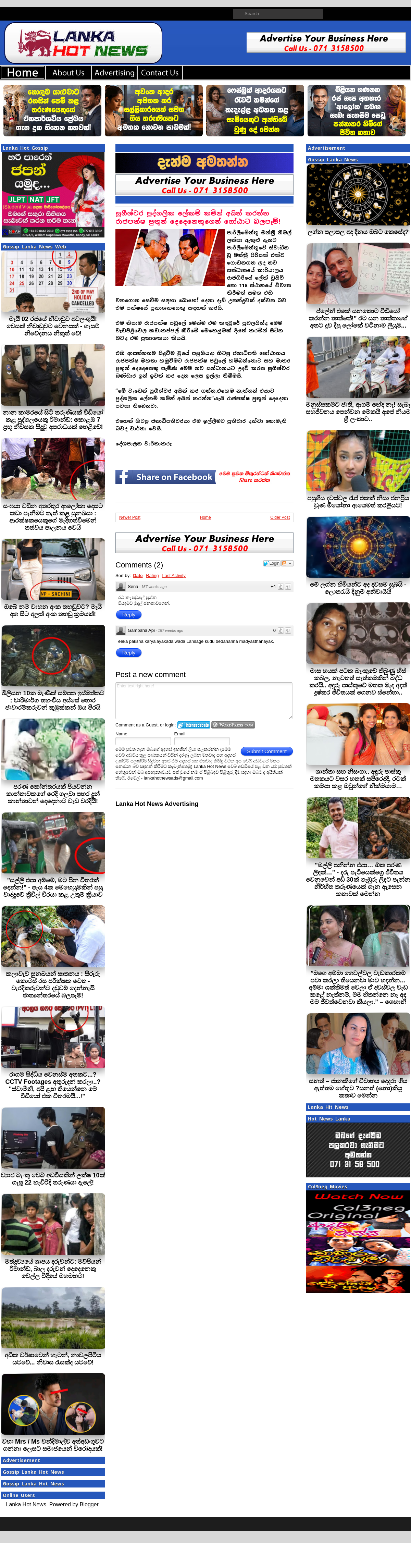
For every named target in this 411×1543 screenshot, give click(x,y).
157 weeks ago (154, 587)
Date (137, 575)
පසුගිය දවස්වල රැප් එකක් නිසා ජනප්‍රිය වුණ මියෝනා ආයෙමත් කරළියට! (358, 502)
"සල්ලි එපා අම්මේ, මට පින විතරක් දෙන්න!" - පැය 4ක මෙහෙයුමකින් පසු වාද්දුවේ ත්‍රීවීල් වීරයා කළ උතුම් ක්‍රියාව (53, 887)
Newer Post (129, 517)
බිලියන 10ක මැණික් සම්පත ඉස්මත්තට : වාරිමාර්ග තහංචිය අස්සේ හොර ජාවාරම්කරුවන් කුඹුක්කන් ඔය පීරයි (53, 700)
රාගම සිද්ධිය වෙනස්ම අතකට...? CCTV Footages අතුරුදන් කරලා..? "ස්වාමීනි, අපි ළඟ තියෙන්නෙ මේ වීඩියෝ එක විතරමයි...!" (52, 1085)
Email (180, 733)
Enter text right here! (203, 700)
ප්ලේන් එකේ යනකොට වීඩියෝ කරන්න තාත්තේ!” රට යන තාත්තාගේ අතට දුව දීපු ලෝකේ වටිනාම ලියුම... (358, 318)
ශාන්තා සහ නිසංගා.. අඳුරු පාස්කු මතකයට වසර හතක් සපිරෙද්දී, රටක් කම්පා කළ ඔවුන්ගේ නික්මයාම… (358, 778)
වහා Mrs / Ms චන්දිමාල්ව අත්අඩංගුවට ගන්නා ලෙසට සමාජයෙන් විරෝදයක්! (53, 1445)
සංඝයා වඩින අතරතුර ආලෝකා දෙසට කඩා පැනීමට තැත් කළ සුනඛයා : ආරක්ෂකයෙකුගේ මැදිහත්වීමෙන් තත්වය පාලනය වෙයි (53, 517)
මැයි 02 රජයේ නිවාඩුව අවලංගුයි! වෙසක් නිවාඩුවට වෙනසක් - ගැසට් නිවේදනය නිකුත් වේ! (53, 326)
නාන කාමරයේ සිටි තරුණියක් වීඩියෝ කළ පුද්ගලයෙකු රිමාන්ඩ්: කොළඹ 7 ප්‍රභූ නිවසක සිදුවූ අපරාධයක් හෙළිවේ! (53, 419)
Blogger (89, 1504)
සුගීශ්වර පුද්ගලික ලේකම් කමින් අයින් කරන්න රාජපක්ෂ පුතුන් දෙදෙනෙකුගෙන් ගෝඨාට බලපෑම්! (197, 217)
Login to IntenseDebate (193, 724)
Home (205, 517)
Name (121, 733)
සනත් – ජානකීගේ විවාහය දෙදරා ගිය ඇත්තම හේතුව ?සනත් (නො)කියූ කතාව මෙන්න (358, 1088)
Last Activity (174, 575)
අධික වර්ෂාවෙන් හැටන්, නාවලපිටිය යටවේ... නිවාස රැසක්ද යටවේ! (52, 1359)
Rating (152, 575)
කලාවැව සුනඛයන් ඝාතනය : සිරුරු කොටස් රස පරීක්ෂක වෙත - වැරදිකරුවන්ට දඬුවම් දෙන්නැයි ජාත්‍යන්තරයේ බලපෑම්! (53, 984)
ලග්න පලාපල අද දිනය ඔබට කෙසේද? (358, 232)
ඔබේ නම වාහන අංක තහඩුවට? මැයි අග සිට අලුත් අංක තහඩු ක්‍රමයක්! (53, 610)
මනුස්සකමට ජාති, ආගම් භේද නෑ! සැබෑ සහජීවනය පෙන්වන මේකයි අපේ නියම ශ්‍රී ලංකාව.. (358, 412)
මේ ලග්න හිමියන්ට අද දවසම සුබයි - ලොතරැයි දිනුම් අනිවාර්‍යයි (358, 588)
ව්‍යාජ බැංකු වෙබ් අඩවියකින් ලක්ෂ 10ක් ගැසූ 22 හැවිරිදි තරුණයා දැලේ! (53, 1179)
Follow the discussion (287, 563)
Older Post (280, 517)
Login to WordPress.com (233, 724)
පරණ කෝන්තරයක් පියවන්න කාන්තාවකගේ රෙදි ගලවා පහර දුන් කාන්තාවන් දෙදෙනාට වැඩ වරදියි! (53, 794)
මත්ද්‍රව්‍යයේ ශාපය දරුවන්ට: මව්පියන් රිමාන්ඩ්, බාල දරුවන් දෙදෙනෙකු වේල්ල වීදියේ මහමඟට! (53, 1268)
